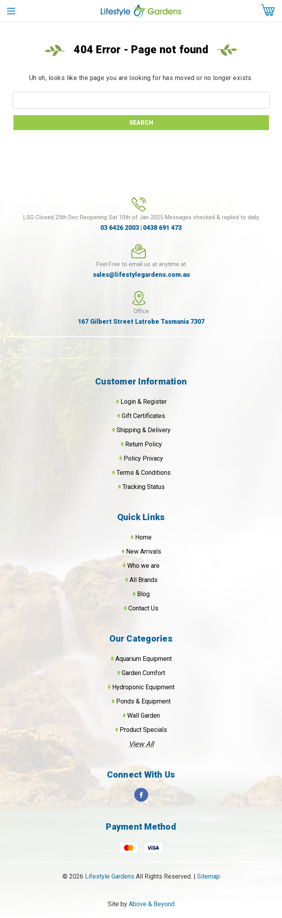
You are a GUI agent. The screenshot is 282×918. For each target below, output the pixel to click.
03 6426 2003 (119, 227)
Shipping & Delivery (144, 430)
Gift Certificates (143, 416)
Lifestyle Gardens (110, 876)
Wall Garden (143, 715)
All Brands (144, 580)
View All (141, 744)
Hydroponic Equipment (143, 687)
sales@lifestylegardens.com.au (141, 274)
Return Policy (143, 444)
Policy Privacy (143, 458)
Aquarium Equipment (143, 658)
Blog (143, 594)
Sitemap (208, 876)
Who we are (143, 565)
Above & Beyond (152, 904)
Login (128, 401)
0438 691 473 (162, 227)
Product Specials (143, 729)
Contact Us (143, 608)
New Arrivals (143, 551)
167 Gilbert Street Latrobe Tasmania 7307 (141, 321)
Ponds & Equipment (143, 701)
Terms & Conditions (144, 472)
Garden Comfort (143, 673)
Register (155, 401)
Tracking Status (143, 487)
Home (143, 537)
